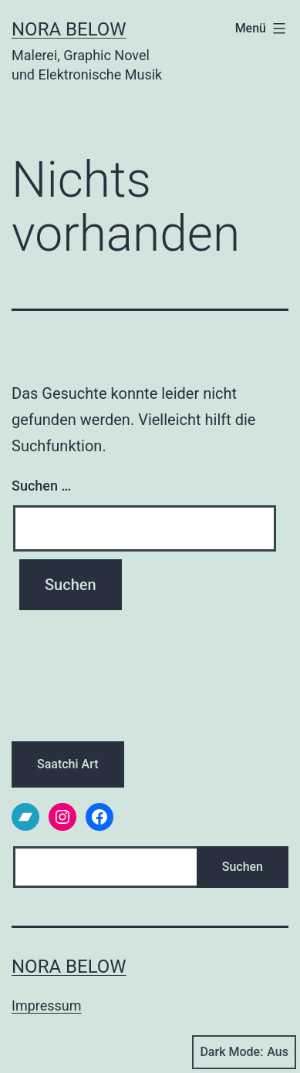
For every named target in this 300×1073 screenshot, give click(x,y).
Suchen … (41, 485)
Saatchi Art (68, 764)
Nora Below (69, 29)
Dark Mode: (244, 1052)
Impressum (47, 1005)
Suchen (242, 866)
